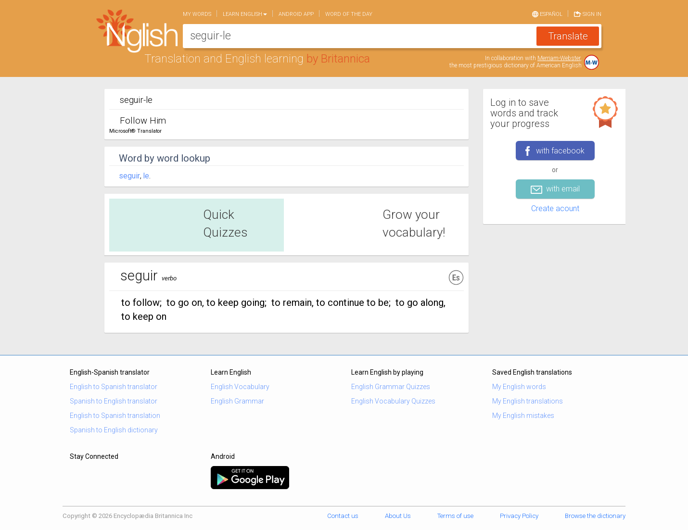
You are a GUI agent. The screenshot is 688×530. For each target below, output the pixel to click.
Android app (296, 14)
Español (547, 13)
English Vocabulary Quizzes (393, 401)
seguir (129, 175)
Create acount (555, 208)
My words (197, 14)
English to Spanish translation (115, 415)
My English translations (527, 401)
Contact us (342, 515)
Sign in (587, 13)
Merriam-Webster (558, 58)
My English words (519, 387)
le (146, 175)
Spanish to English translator (113, 401)
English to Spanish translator (113, 387)
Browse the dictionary (595, 515)
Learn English (245, 14)
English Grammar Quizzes (390, 387)
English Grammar (237, 401)
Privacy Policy (519, 515)
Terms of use (455, 515)
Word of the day (348, 14)
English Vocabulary (240, 387)
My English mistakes (523, 415)
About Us (398, 515)
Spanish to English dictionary (114, 430)
